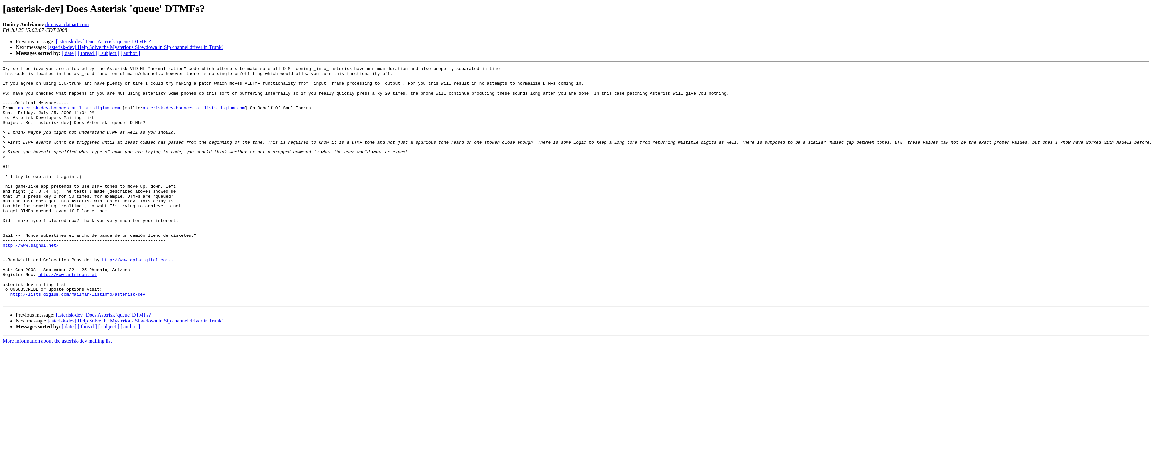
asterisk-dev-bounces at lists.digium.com (69, 116)
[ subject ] (108, 53)
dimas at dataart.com (67, 24)
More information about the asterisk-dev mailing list (57, 388)
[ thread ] (87, 53)
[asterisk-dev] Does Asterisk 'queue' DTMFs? (103, 41)
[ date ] (69, 53)
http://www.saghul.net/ (31, 281)
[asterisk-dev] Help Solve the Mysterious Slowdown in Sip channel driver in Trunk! (135, 47)
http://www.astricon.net (67, 317)
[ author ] (130, 53)
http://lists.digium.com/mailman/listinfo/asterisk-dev (77, 340)
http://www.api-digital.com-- (137, 299)
